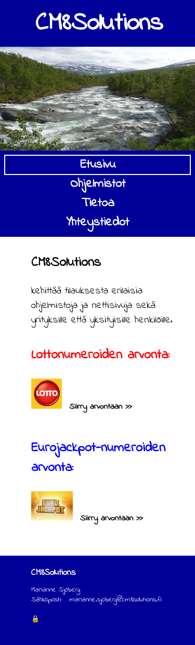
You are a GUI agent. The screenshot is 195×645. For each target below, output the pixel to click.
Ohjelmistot (97, 184)
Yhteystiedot (97, 222)
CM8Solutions (99, 23)
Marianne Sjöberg (55, 590)
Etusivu (97, 165)
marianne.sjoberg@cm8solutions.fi (116, 599)
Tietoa (97, 203)
